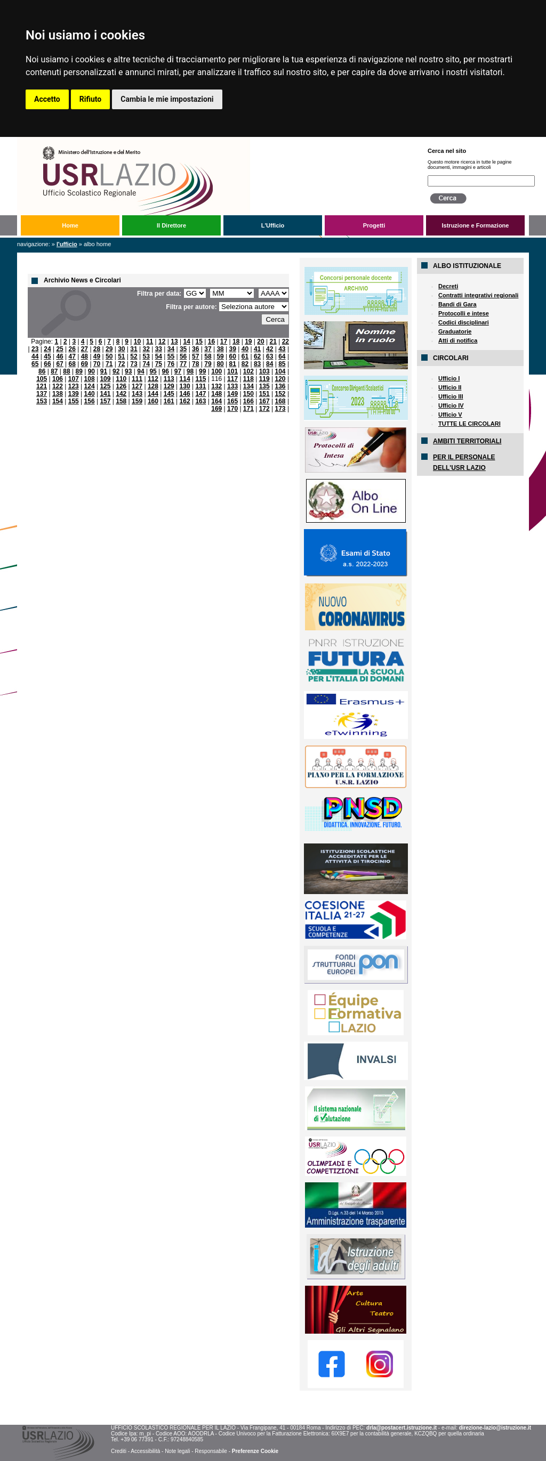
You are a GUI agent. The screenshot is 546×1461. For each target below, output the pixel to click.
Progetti (374, 225)
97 (177, 371)
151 (264, 393)
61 (245, 356)
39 (232, 349)
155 (73, 401)
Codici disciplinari (463, 322)
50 (109, 356)
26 (72, 349)
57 (195, 356)
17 (223, 341)
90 (91, 371)
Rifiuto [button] (90, 99)
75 (158, 364)
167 (264, 401)
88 (66, 371)
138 (57, 393)
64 (281, 356)
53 (145, 356)
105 (41, 379)
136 (280, 386)
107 (73, 379)
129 (169, 386)
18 (235, 341)
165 (232, 401)
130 (185, 386)
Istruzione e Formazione (475, 225)
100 (216, 371)
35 (183, 349)
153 (41, 401)
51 (121, 356)
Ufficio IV (451, 405)
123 (73, 386)
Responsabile (211, 1451)
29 (109, 349)
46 (59, 356)
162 (185, 401)
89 (78, 371)
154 (57, 401)
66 (47, 364)
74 (145, 364)
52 (133, 356)
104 (280, 371)
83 (257, 364)
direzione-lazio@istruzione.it (495, 1428)
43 (281, 349)
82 (245, 364)
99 (202, 371)
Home (70, 225)
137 (41, 393)
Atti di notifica (457, 340)
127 (137, 386)
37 (207, 349)
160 (153, 401)
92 (116, 371)
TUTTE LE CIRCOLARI (469, 423)
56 (183, 356)
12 (161, 341)
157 (105, 401)
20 (260, 341)
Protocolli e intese (463, 313)
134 (248, 386)
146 (185, 393)
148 (216, 393)
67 (59, 364)
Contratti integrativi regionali (478, 295)
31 (133, 349)
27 (84, 349)
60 (232, 356)
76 (170, 364)
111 (137, 379)
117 (232, 379)
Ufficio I (449, 378)
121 (41, 386)
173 (280, 408)
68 (72, 364)
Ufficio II (449, 387)
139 (73, 393)
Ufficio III (450, 396)
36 (195, 349)
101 (232, 371)
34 (170, 349)
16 (211, 341)
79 (207, 364)
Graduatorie (454, 331)
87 (54, 371)
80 (219, 364)
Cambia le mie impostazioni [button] (167, 99)
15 (199, 341)
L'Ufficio (273, 225)
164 (216, 401)
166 (248, 401)
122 (57, 386)
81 (232, 364)
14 (186, 341)
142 (121, 393)
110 (121, 379)
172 (264, 408)
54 (158, 356)
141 (105, 393)
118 (248, 379)
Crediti (118, 1451)
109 (105, 379)
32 (145, 349)
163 (200, 401)
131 (200, 386)
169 (216, 408)
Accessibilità (145, 1451)
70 (96, 364)
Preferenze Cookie (255, 1451)
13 (174, 341)
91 (103, 371)
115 (200, 379)
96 (165, 371)
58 (207, 356)
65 (34, 364)
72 (121, 364)
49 (96, 356)
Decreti (448, 286)
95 (152, 371)
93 (128, 371)
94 (140, 371)
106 (57, 379)
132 (216, 386)
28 (96, 349)
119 (264, 379)
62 (257, 356)
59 (219, 356)
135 (264, 386)
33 (158, 349)
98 (190, 371)
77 (183, 364)
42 (269, 349)
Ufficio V (450, 414)
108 (89, 379)
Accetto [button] (47, 99)
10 (137, 341)
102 (248, 371)
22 (285, 341)
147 (200, 393)
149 (232, 393)
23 (34, 349)
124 (89, 386)
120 (280, 379)
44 (34, 356)
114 (185, 379)
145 (169, 393)
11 (149, 341)
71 (109, 364)
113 (169, 379)
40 (245, 349)
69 (84, 364)
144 (153, 393)
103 (264, 371)
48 (84, 356)
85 (281, 364)
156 (89, 401)
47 (72, 356)
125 (105, 386)
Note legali (177, 1451)
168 (280, 401)
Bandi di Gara (457, 304)
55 (170, 356)
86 (41, 371)
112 (153, 379)
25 (59, 349)
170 (232, 408)
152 (280, 393)
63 (269, 356)
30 (121, 349)
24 (47, 349)
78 (195, 364)
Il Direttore (171, 225)
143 (137, 393)
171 (248, 408)
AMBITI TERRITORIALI (467, 441)
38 (219, 349)
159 (137, 401)
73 (133, 364)
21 (272, 341)
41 (257, 349)
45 (47, 356)
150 (248, 393)
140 (89, 393)
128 (153, 386)
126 (121, 386)
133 (232, 386)
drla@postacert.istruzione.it (401, 1428)
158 (121, 401)
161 (169, 401)
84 (269, 364)
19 (248, 341)
